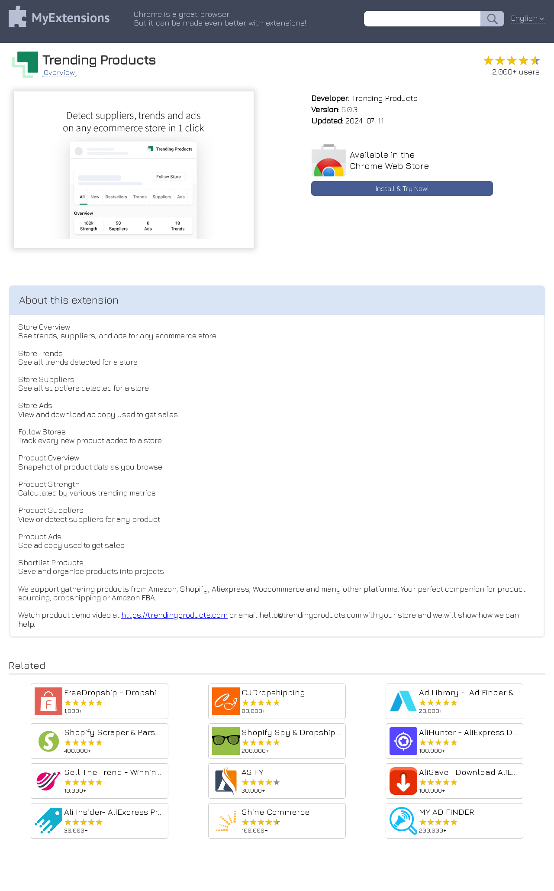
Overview (63, 71)
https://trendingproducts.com (179, 622)
